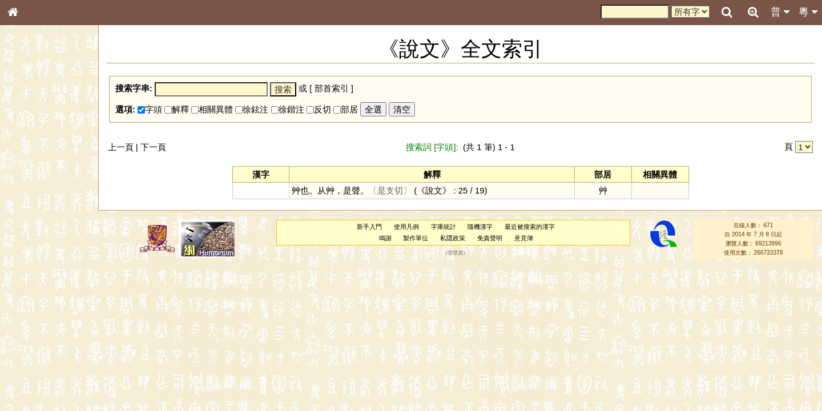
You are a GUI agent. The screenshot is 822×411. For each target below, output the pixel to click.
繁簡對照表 (31, 382)
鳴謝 (385, 238)
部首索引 (28, 152)
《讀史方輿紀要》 (41, 361)
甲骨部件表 (31, 173)
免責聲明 (489, 238)
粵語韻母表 (31, 245)
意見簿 (523, 238)
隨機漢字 (480, 226)
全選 (373, 109)
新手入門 (369, 226)
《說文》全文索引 (41, 351)
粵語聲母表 (31, 234)
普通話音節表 (34, 311)
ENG (50, 126)
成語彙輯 (28, 372)
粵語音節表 (31, 224)
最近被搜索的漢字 (530, 226)
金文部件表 (31, 184)
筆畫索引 (28, 163)
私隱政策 (452, 238)
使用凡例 (406, 226)
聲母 (23, 300)
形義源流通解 (34, 194)
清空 (401, 109)
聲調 (54, 300)
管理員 (455, 253)
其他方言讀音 (34, 321)
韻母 (39, 300)
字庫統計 (443, 226)
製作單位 (415, 238)
